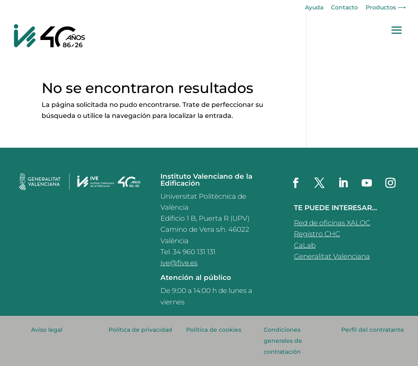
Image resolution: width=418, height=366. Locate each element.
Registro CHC (317, 234)
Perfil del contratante (372, 329)
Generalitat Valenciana (332, 256)
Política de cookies (213, 329)
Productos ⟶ (386, 7)
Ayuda (314, 7)
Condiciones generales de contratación (283, 340)
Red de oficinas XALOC (332, 223)
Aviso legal (46, 329)
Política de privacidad (140, 329)
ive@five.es (179, 263)
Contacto (344, 7)
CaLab (305, 245)
